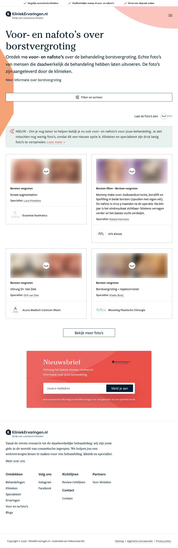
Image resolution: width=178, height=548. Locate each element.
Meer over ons (15, 461)
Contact (67, 498)
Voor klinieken (102, 482)
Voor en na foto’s (17, 506)
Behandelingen (15, 482)
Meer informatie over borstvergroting (33, 79)
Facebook (45, 488)
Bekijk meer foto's (89, 332)
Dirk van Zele (31, 295)
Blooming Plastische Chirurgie (126, 310)
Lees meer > (56, 142)
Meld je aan (119, 388)
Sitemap (119, 541)
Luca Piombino (32, 200)
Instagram (45, 482)
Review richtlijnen (73, 482)
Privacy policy (163, 541)
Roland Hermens (119, 219)
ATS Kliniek (115, 234)
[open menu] (170, 15)
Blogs (9, 512)
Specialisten (13, 494)
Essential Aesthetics (34, 215)
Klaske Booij (116, 295)
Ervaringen (13, 500)
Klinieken (11, 488)
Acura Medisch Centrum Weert (41, 310)
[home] (26, 15)
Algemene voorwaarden (140, 541)
